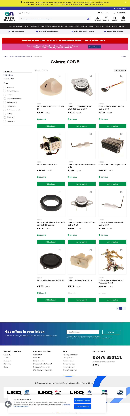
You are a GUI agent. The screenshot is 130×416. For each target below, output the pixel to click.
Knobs (10, 114)
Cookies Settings (82, 406)
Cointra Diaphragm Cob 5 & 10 (50, 280)
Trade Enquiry (25, 13)
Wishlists (114, 19)
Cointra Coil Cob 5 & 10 (47, 164)
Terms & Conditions (70, 370)
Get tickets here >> (94, 47)
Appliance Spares (20, 56)
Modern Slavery (68, 367)
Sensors (10, 87)
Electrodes (11, 106)
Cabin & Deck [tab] (46, 26)
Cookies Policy (68, 361)
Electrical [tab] (11, 26)
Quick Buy (106, 19)
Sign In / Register (121, 8)
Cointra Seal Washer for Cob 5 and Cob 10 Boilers (51, 223)
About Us (7, 355)
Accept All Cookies (82, 401)
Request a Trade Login (41, 367)
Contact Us (37, 358)
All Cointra (8, 75)
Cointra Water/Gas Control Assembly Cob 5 (111, 281)
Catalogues (8, 361)
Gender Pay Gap (69, 364)
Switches (11, 118)
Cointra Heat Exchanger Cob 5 (112, 164)
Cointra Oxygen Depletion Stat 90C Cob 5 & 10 (79, 107)
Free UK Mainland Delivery (48, 32)
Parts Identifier (38, 361)
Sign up (111, 332)
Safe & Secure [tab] (57, 26)
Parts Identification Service (84, 32)
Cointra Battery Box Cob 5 (80, 280)
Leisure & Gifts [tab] (111, 26)
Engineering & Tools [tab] (72, 26)
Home (5, 56)
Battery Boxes (13, 91)
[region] (57, 403)
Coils (9, 95)
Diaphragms (12, 102)
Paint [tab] (26, 26)
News (6, 367)
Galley (11, 56)
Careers (6, 358)
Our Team (7, 364)
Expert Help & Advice (115, 32)
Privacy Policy (96, 338)
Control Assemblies (14, 99)
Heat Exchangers (13, 110)
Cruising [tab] (84, 26)
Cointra (29, 56)
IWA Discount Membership (43, 370)
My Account (97, 19)
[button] (8, 404)
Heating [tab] (19, 26)
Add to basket (51, 126)
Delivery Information (70, 355)
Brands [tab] (121, 26)
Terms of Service (105, 338)
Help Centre (37, 355)
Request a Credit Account (42, 364)
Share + (123, 56)
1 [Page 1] (120, 308)
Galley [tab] (90, 26)
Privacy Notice (96, 336)
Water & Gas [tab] (99, 26)
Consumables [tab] (34, 26)
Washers (11, 121)
